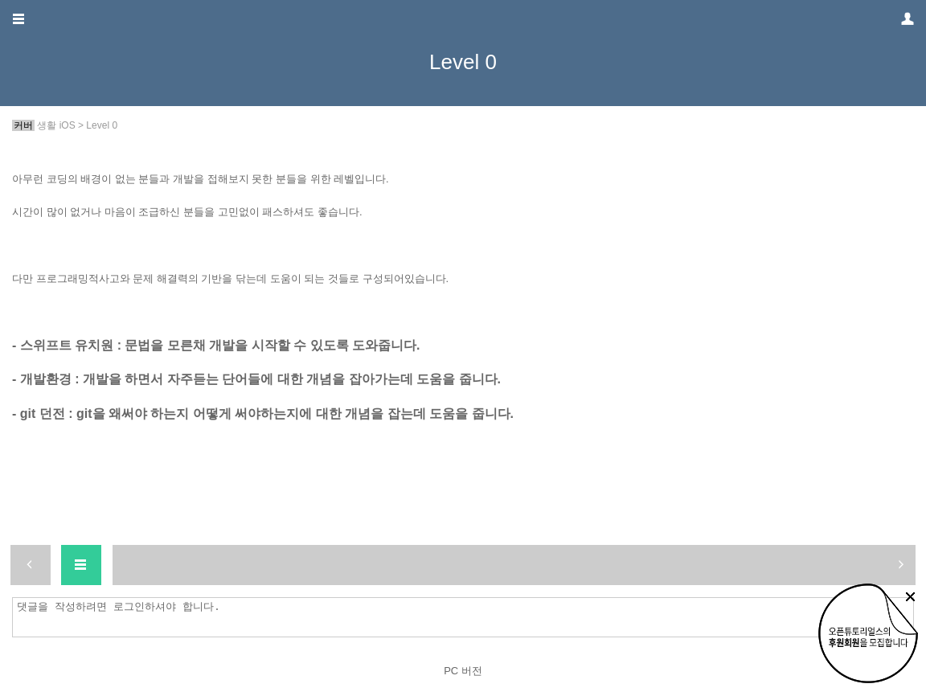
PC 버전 (463, 671)
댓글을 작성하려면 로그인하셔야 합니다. (467, 617)
